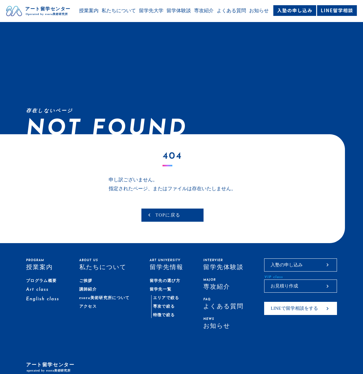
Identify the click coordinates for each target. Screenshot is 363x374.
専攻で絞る (164, 306)
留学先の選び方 (165, 280)
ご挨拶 (85, 280)
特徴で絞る (164, 315)
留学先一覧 (161, 289)
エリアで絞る (166, 297)
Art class (37, 289)
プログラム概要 (41, 280)
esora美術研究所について (104, 297)
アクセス (88, 306)
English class (42, 299)
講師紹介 (88, 289)
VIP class (273, 277)
